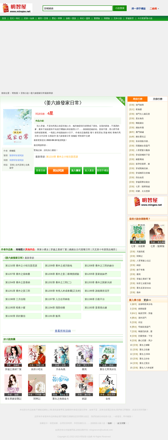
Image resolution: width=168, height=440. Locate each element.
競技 (74, 18)
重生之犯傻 (144, 349)
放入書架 (76, 170)
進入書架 (89, 170)
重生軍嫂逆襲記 (13, 398)
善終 (139, 292)
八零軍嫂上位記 (144, 260)
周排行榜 (137, 99)
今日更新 (142, 18)
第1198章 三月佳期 (15, 299)
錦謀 (84, 398)
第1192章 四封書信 (15, 316)
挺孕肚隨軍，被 (143, 164)
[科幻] (134, 313)
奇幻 (18, 18)
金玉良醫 (121, 423)
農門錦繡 (140, 132)
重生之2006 (144, 354)
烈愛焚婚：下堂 (145, 336)
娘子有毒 (141, 270)
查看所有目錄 (63, 330)
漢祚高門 (142, 318)
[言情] (131, 105)
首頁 (4, 18)
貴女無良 (140, 118)
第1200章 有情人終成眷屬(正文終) (63, 290)
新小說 (149, 18)
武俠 (26, 18)
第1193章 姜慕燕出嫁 (96, 307)
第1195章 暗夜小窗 (15, 307)
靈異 (88, 18)
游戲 (68, 18)
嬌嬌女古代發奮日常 (79, 249)
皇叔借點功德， (143, 141)
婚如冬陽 (140, 127)
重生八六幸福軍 (146, 368)
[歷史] (134, 318)
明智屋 (15, 93)
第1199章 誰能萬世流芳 (97, 290)
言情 (46, 18)
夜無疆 (139, 109)
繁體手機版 (103, 170)
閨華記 (36, 398)
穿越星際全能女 (143, 182)
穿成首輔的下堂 (143, 155)
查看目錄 (40, 170)
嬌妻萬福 (140, 159)
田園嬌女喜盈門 (143, 146)
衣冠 (140, 322)
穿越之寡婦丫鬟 (59, 249)
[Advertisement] (84, 58)
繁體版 (97, 18)
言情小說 (24, 93)
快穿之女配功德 (144, 283)
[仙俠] (131, 136)
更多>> (147, 300)
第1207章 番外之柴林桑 (17, 274)
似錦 (110, 423)
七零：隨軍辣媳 (143, 186)
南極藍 (12, 151)
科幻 (82, 18)
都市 (40, 18)
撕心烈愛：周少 (145, 340)
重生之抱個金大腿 (60, 399)
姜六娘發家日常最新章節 (42, 93)
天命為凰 (60, 369)
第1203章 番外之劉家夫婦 (98, 282)
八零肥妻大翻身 (143, 150)
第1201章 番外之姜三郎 (17, 290)
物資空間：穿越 (145, 313)
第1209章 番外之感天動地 (58, 265)
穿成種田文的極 (143, 173)
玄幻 (12, 18)
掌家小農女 (43, 249)
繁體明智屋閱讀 (16, 155)
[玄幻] (131, 109)
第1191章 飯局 (52, 316)
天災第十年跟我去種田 (104, 249)
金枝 (108, 398)
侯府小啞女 (37, 369)
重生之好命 (144, 358)
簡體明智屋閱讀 (16, 160)
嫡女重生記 (141, 136)
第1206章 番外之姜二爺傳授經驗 (62, 274)
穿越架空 (130, 18)
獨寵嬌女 (140, 123)
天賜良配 (141, 251)
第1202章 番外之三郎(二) (58, 282)
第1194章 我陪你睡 (55, 307)
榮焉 (84, 369)
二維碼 (154, 8)
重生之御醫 (144, 345)
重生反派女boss (144, 288)
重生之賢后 (144, 363)
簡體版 (107, 18)
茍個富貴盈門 (144, 327)
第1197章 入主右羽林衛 (57, 299)
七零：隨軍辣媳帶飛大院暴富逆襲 (157, 247)
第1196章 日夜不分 (95, 299)
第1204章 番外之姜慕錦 (17, 282)
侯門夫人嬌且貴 (143, 114)
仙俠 (32, 18)
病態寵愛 (142, 309)
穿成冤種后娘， (143, 168)
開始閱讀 (58, 170)
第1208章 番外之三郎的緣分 (99, 265)
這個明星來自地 (145, 304)
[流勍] (131, 164)
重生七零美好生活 (108, 370)
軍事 (60, 18)
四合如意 (140, 177)
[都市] (131, 132)
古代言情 (20, 165)
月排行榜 (157, 99)
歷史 (54, 18)
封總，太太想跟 (143, 191)
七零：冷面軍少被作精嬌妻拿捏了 (138, 247)
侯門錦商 (140, 105)
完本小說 (118, 18)
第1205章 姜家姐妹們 (96, 274)
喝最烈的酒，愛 (145, 331)
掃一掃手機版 (139, 8)
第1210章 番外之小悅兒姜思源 (62, 156)
